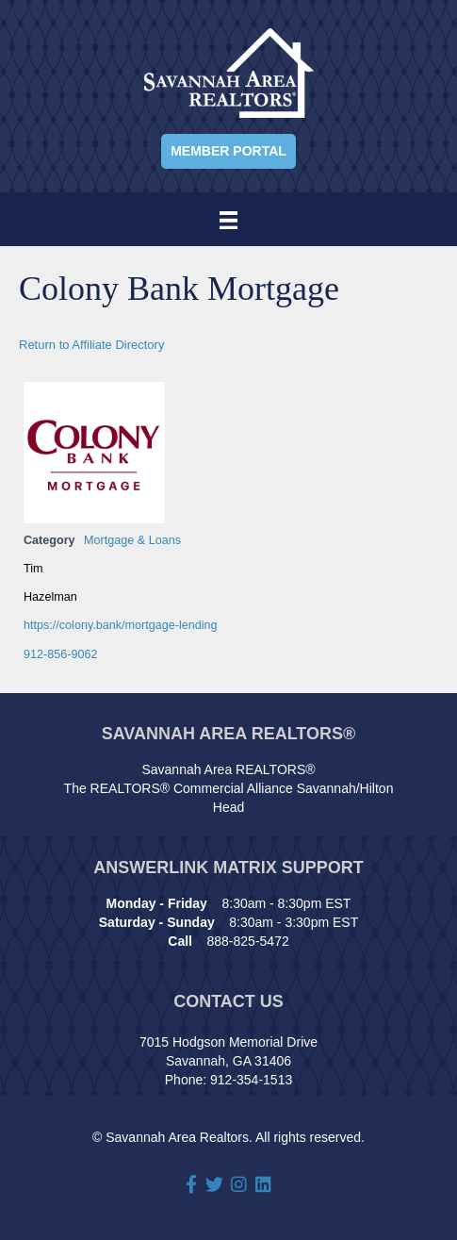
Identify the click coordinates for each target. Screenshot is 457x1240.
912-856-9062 (60, 654)
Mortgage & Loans (132, 540)
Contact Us (228, 1001)
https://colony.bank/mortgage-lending (121, 625)
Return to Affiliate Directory (91, 345)
